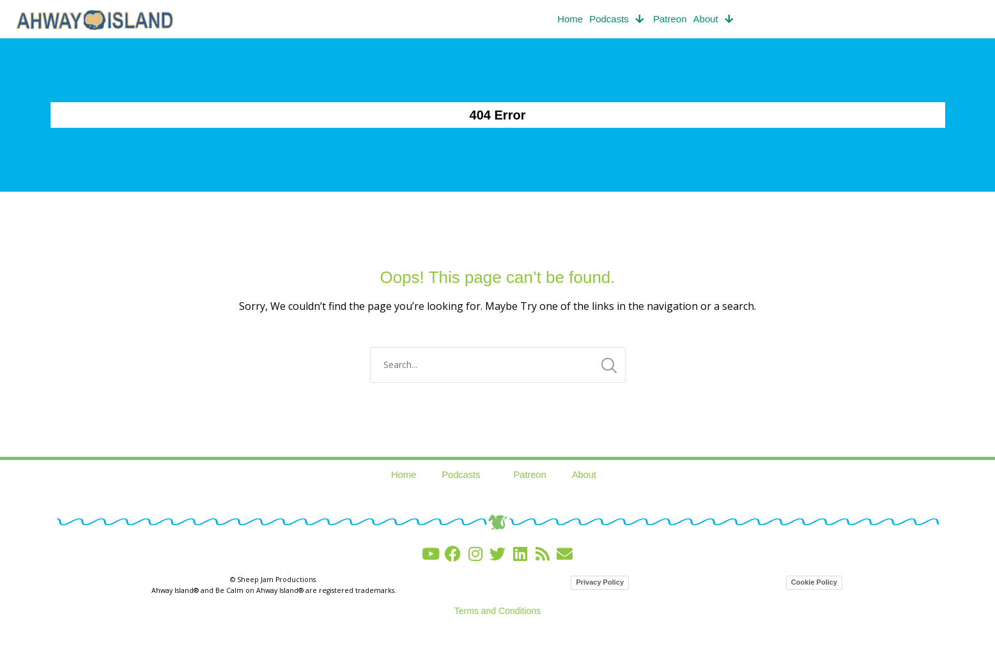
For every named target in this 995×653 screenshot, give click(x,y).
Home (570, 18)
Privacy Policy (600, 582)
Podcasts (618, 19)
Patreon (670, 18)
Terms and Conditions (497, 611)
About (714, 19)
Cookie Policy (814, 582)
